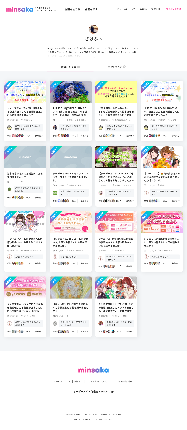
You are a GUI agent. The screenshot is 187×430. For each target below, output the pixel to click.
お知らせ (77, 375)
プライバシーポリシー (91, 414)
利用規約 (77, 414)
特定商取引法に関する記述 (111, 414)
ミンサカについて (126, 9)
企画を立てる (72, 9)
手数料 (143, 9)
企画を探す (91, 9)
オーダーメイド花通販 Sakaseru (93, 385)
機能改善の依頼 (128, 375)
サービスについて (60, 375)
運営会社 (155, 9)
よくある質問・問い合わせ (99, 375)
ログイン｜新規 (173, 9)
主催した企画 (116, 67)
